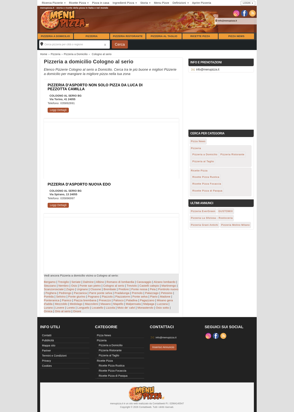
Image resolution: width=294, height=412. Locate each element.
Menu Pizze (161, 2)
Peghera (51, 293)
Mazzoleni (91, 303)
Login (248, 3)
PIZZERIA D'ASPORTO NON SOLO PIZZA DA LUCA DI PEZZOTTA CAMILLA (95, 87)
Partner (46, 350)
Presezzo (105, 300)
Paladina (131, 300)
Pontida (49, 296)
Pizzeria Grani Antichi (204, 224)
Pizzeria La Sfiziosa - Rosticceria (212, 218)
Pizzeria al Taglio (164, 36)
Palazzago (152, 293)
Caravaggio (143, 281)
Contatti (46, 335)
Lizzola (110, 307)
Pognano (93, 296)
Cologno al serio (113, 285)
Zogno (70, 289)
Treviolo (132, 285)
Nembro (63, 285)
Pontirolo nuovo (168, 289)
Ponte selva (140, 296)
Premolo (137, 293)
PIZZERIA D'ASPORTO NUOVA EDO (79, 184)
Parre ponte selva (100, 293)
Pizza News (236, 36)
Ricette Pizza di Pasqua (207, 190)
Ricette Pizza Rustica (205, 177)
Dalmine (88, 281)
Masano (105, 303)
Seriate (76, 281)
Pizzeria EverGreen (203, 211)
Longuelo (83, 307)
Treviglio (63, 281)
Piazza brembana (85, 300)
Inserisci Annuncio (163, 347)
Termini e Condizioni (54, 355)
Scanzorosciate (54, 289)
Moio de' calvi (126, 307)
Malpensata (133, 303)
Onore (77, 311)
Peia (153, 289)
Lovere (59, 307)
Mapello (118, 303)
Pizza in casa (100, 2)
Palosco (118, 300)
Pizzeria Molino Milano (235, 224)
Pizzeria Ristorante (128, 36)
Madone (165, 296)
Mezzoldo (61, 303)
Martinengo (168, 285)
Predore (123, 289)
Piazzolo (107, 296)
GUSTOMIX (225, 211)
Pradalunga (122, 293)
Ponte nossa (139, 289)
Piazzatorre (122, 296)
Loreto (71, 307)
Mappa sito (48, 345)
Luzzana (162, 303)
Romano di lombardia (120, 281)
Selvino (61, 296)
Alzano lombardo (165, 281)
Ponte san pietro (90, 285)
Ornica (48, 311)
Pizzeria (92, 36)
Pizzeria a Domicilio (55, 36)
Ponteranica (51, 300)
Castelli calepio (149, 285)
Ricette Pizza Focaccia (206, 183)
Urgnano (82, 289)
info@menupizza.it (226, 21)
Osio (74, 285)
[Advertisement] (111, 148)
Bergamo (50, 281)
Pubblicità (48, 340)
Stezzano (50, 285)
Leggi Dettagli (58, 109)
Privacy (46, 360)
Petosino (166, 293)
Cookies (47, 365)
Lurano (48, 307)
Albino (100, 281)
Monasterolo (145, 307)
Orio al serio (63, 311)
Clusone (95, 289)
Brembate (110, 289)
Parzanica (80, 293)
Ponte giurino (77, 296)
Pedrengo (65, 293)
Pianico (66, 300)
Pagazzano (147, 300)
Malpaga (148, 303)
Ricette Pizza (200, 36)
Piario (154, 296)
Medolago (76, 303)
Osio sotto (162, 307)
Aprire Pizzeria (201, 2)
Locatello (97, 307)
